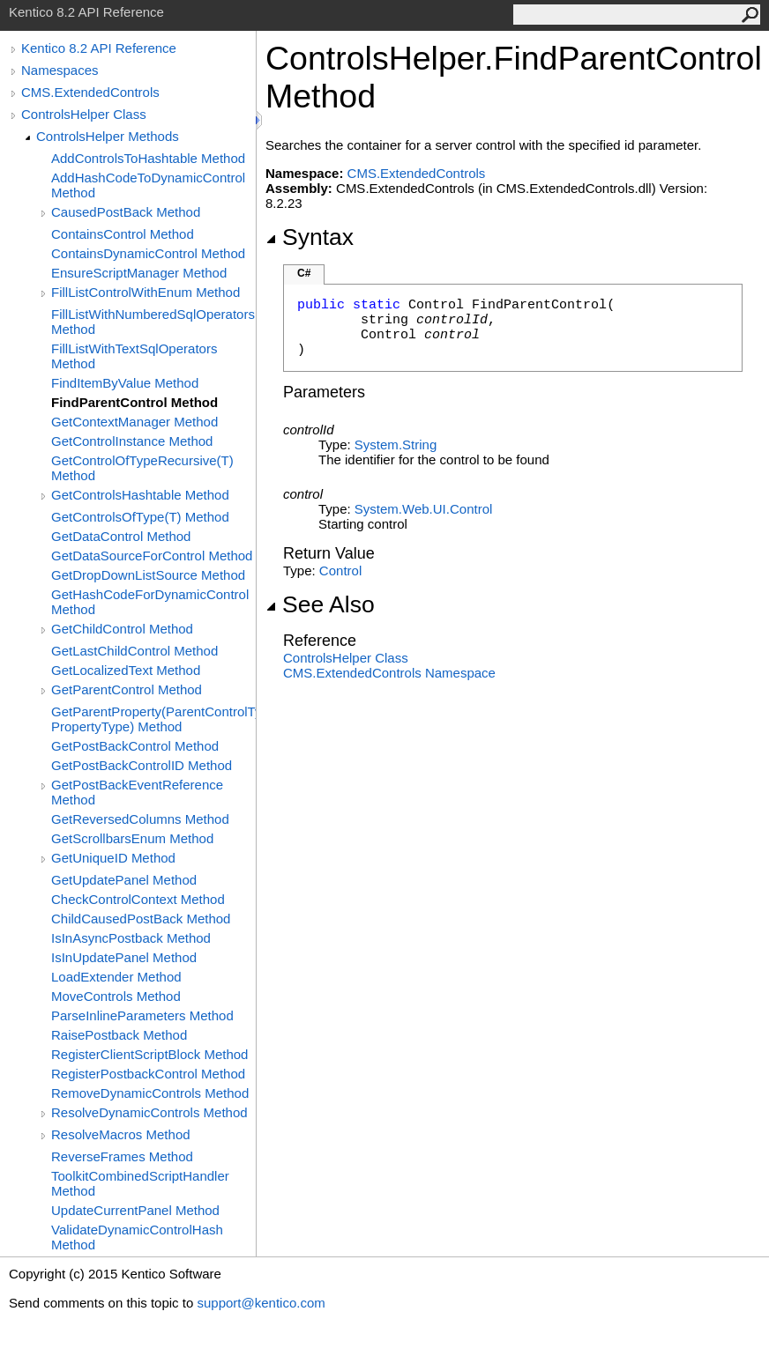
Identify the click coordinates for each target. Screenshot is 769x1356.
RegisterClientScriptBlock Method (149, 1054)
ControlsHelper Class (83, 114)
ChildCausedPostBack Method (140, 918)
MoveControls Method (116, 996)
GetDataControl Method (120, 536)
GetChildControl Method (122, 628)
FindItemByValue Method (124, 382)
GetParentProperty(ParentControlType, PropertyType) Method (153, 719)
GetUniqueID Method (113, 857)
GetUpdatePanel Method (124, 879)
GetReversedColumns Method (140, 818)
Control (340, 570)
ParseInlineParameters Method (142, 1015)
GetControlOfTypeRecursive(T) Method (142, 468)
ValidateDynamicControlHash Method (137, 1237)
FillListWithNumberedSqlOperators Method (153, 322)
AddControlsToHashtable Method (148, 158)
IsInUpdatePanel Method (124, 957)
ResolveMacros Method (120, 1134)
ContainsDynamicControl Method (148, 253)
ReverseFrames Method (122, 1156)
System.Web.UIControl (423, 508)
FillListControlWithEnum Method (145, 292)
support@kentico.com (261, 1302)
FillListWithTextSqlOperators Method (134, 356)
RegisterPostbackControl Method (148, 1073)
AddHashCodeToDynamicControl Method (148, 185)
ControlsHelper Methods (107, 136)
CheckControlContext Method (138, 899)
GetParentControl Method (126, 689)
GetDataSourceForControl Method (151, 555)
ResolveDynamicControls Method (149, 1112)
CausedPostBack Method (125, 211)
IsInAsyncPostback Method (131, 937)
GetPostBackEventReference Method (137, 792)
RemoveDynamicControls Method (150, 1093)
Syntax (309, 237)
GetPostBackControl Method (135, 745)
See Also (320, 604)
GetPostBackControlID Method (141, 765)
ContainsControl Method (122, 233)
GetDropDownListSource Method (148, 574)
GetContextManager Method (134, 421)
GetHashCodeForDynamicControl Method (150, 602)
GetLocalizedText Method (125, 670)
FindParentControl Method (134, 402)
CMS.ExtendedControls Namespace (389, 672)
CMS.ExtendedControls (90, 92)
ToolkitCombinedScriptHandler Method (140, 1183)
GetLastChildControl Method (134, 650)
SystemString (396, 444)
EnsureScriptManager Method (139, 272)
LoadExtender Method (116, 976)
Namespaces (60, 70)
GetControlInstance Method (132, 440)
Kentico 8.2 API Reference (98, 48)
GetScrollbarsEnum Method (132, 838)
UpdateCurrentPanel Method (135, 1210)
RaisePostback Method (119, 1034)
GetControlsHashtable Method (140, 494)
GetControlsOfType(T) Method (140, 516)
